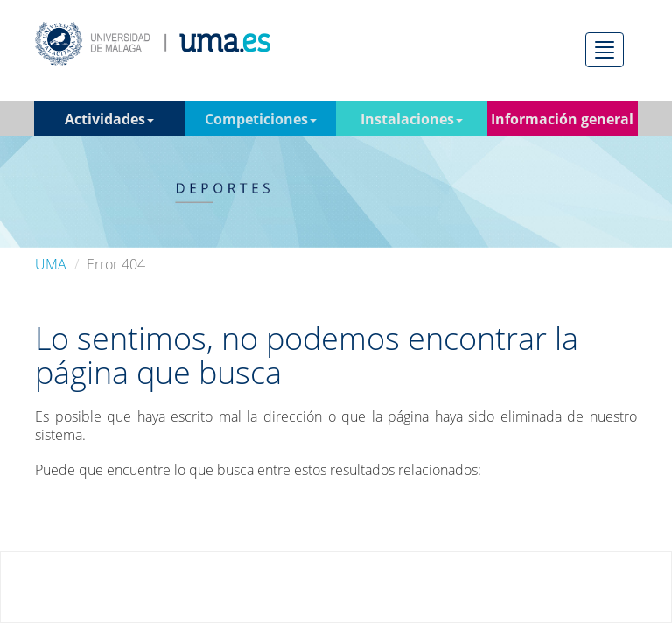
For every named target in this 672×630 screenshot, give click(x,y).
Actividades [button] (109, 119)
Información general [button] (562, 122)
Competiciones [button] (261, 119)
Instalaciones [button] (411, 119)
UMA (50, 264)
